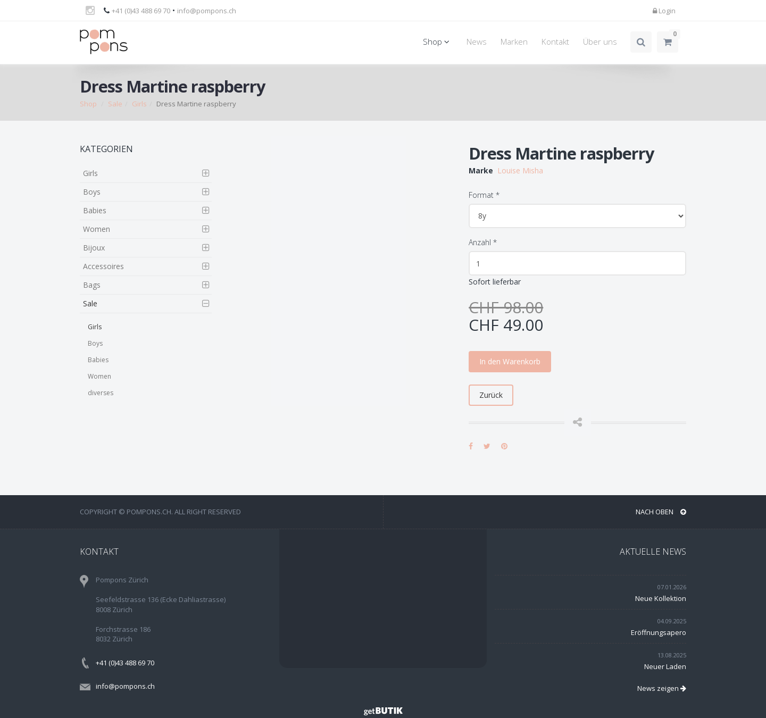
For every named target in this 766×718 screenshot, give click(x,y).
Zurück (491, 395)
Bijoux (94, 248)
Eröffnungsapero (658, 632)
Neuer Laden (665, 666)
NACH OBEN (661, 511)
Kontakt (555, 41)
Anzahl (483, 242)
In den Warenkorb (509, 361)
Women (96, 229)
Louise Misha (520, 170)
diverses (100, 392)
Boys (92, 192)
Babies (94, 210)
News (477, 41)
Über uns (600, 41)
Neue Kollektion (660, 598)
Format (484, 195)
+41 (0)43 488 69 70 (141, 10)
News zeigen (661, 688)
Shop (438, 41)
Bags (92, 285)
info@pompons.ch (206, 10)
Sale (115, 103)
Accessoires (103, 266)
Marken (514, 41)
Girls (139, 103)
